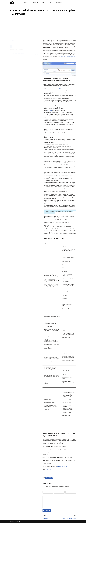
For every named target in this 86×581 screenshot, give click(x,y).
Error (51, 2)
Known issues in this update (19, 50)
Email (55, 545)
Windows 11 (25, 2)
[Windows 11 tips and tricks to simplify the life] (12, 2)
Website (67, 545)
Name (44, 545)
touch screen (50, 119)
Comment (45, 550)
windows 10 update (49, 533)
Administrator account (63, 94)
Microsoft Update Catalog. (63, 521)
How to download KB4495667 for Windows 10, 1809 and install (25, 53)
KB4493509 (52, 448)
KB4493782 (47, 219)
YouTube (12, 40)
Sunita (12, 17)
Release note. (49, 524)
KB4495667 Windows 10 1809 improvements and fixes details (24, 49)
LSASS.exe (68, 242)
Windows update (59, 2)
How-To (43, 2)
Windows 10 (34, 2)
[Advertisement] (43, 28)
